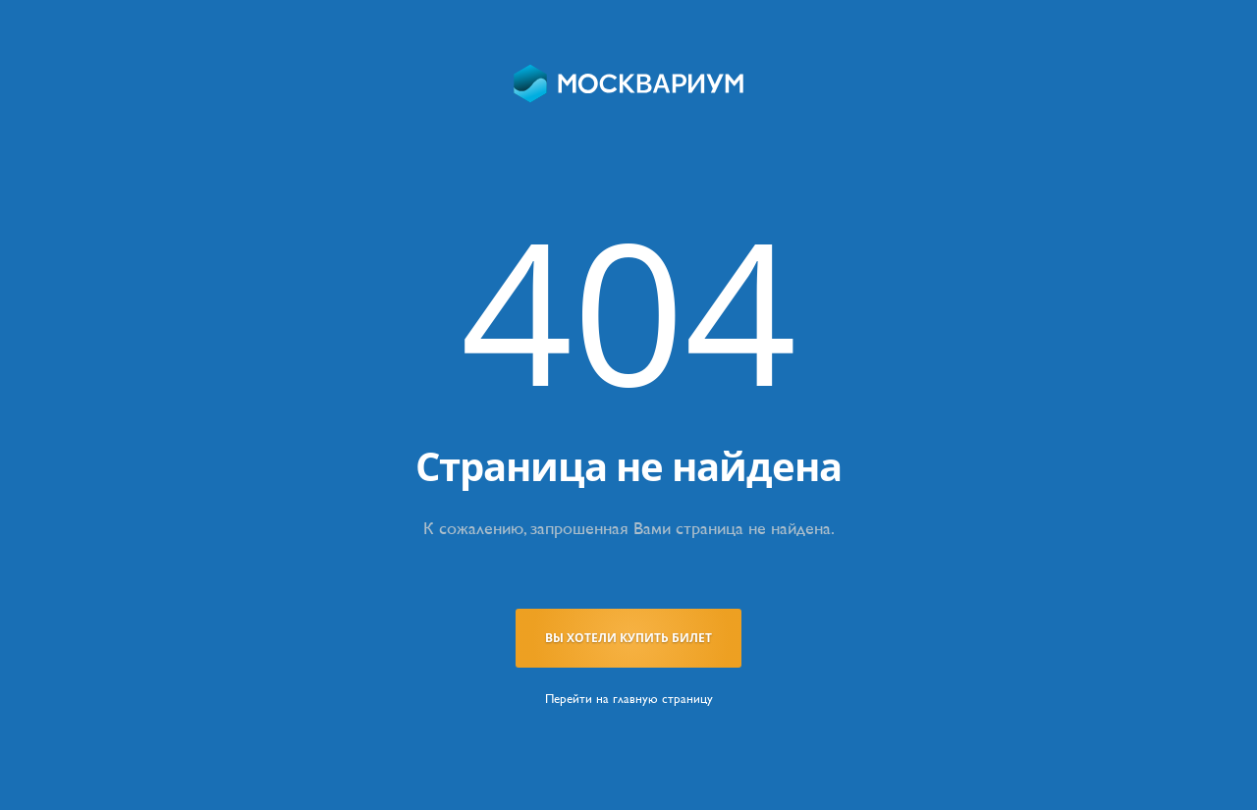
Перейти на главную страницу (629, 698)
